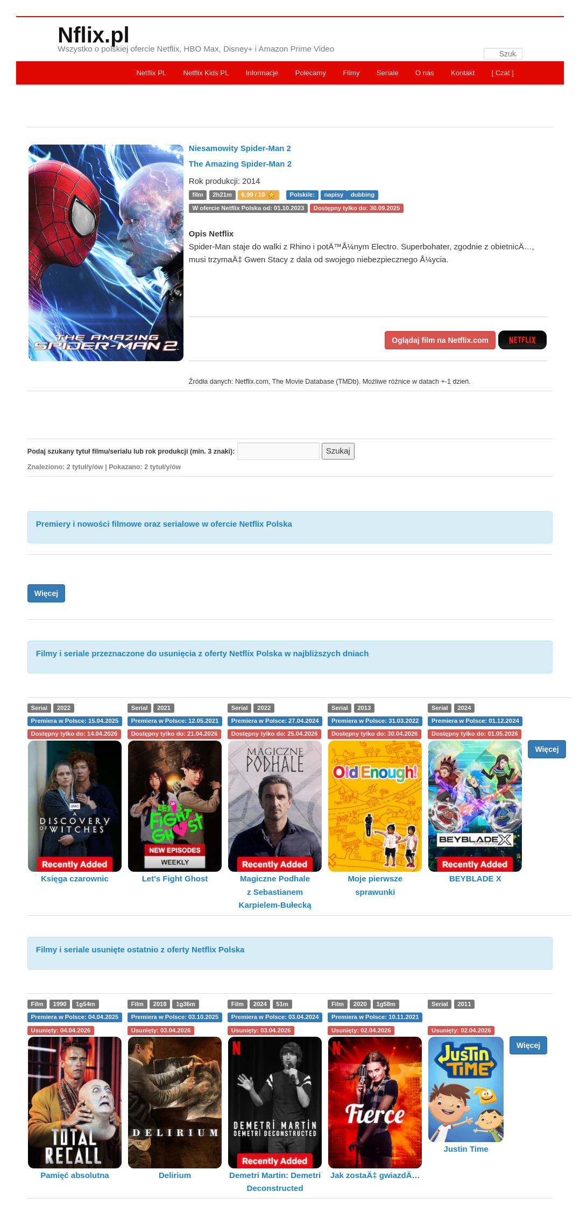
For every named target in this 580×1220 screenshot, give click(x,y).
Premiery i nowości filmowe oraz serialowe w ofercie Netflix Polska (164, 523)
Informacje (262, 73)
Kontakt (463, 73)
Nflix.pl (93, 35)
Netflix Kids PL (206, 73)
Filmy (351, 73)
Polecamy (310, 73)
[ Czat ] (503, 73)
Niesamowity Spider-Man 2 (240, 148)
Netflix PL (151, 73)
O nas (424, 73)
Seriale (387, 73)
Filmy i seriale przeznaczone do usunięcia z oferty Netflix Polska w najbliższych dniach (202, 653)
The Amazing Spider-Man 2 (240, 163)
